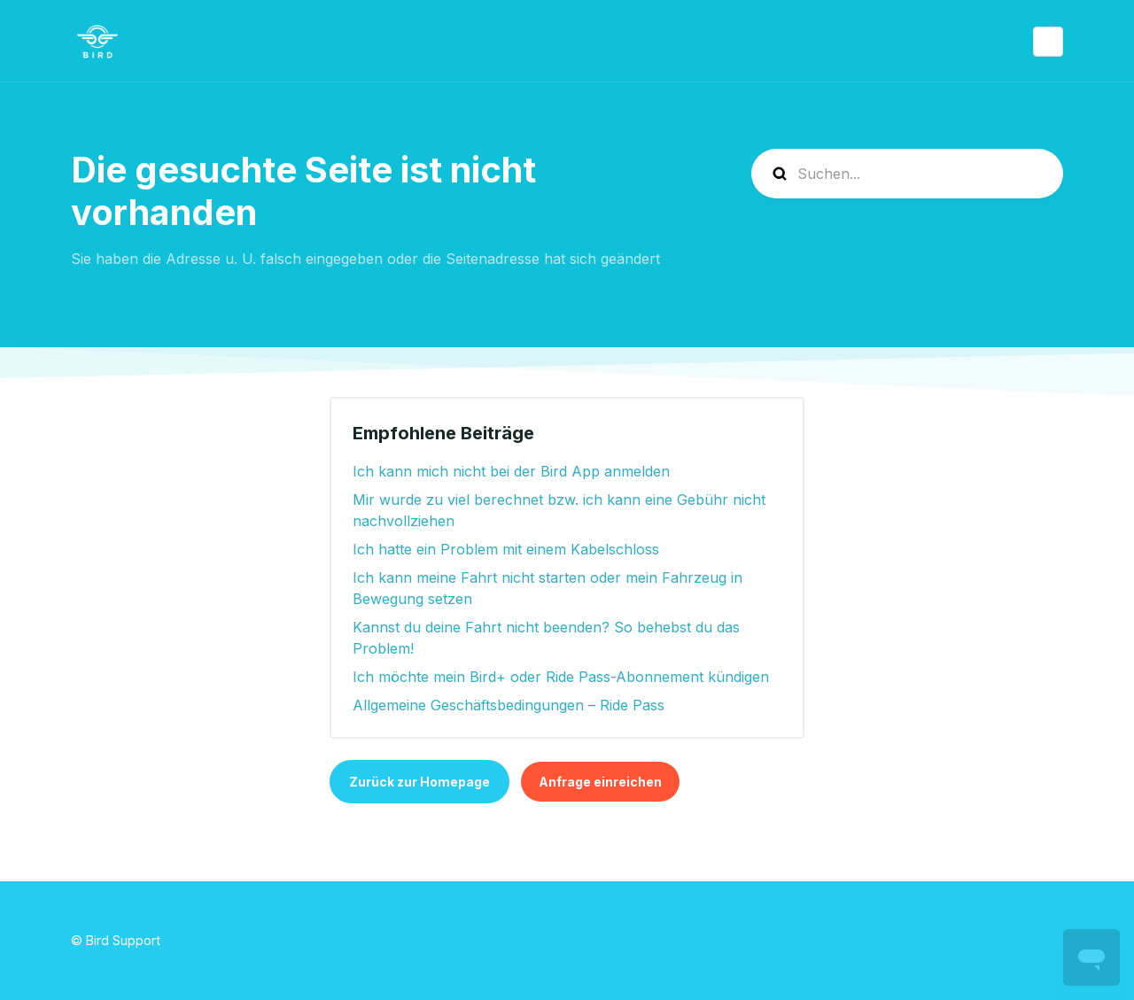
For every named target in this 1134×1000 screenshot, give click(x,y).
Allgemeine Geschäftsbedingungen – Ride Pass (508, 705)
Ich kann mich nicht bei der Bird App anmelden (511, 471)
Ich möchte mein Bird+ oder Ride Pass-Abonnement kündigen (561, 677)
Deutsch (1048, 42)
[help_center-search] (907, 173)
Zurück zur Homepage (419, 781)
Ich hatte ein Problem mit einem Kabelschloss (506, 549)
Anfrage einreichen (600, 781)
